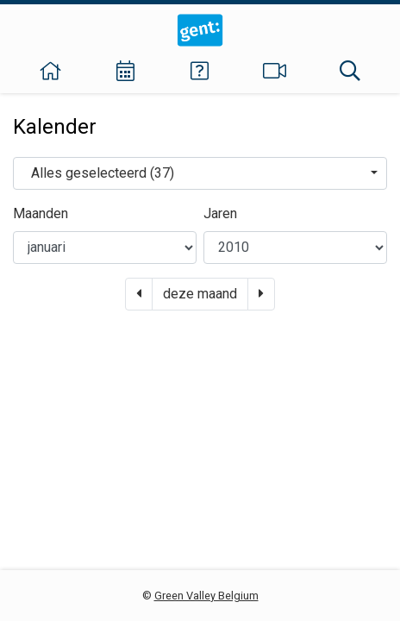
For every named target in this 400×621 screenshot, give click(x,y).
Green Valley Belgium (206, 595)
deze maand (200, 293)
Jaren (220, 213)
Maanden (40, 213)
